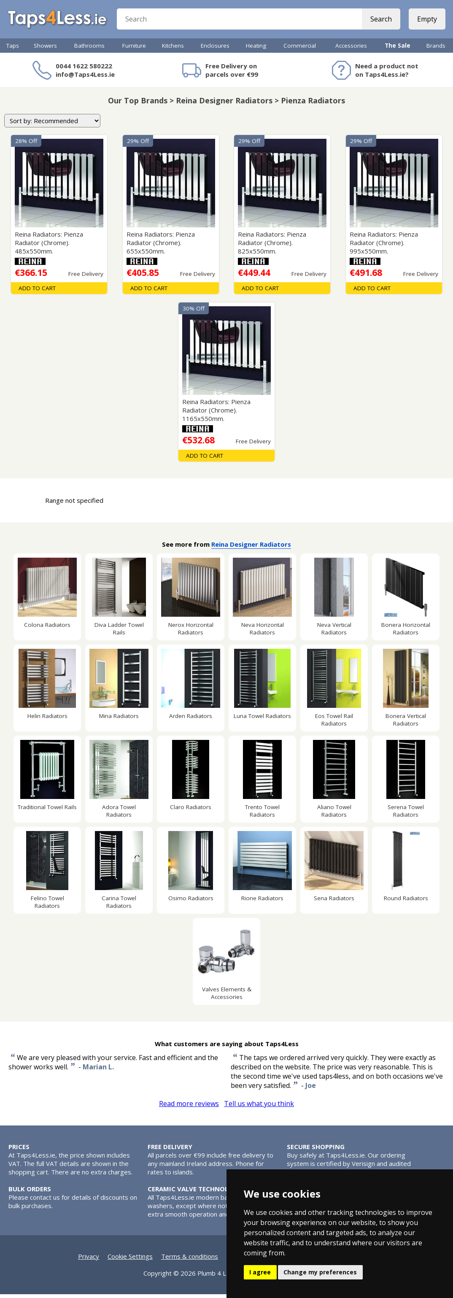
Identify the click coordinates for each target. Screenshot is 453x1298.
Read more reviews (189, 1107)
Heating (256, 49)
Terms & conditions (189, 1260)
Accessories (351, 49)
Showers (45, 49)
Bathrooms (89, 49)
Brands (435, 49)
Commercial (299, 49)
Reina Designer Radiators (251, 548)
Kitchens (173, 49)
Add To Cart (37, 292)
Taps (12, 49)
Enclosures (215, 49)
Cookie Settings (130, 1260)
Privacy (88, 1260)
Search (380, 21)
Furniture (134, 49)
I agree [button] (260, 1272)
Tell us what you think (259, 1107)
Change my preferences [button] (320, 1272)
